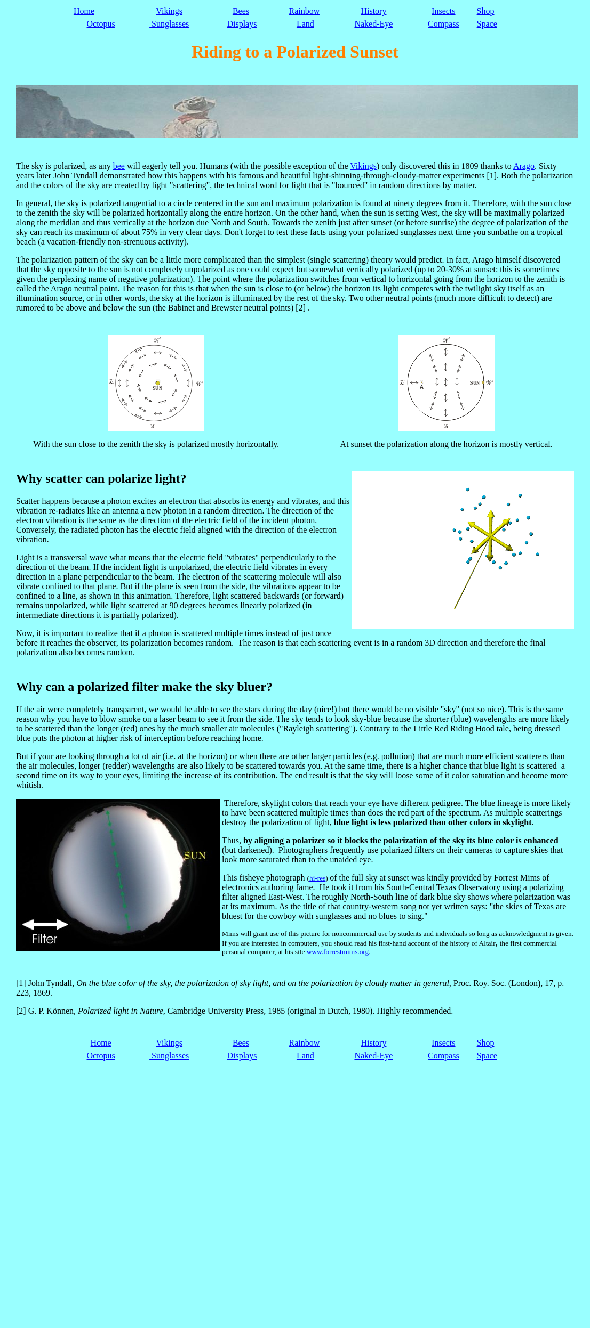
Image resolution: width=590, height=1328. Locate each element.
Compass (443, 23)
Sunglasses (169, 23)
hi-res (317, 878)
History (373, 10)
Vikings (169, 10)
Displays (242, 23)
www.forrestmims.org (338, 952)
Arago (524, 165)
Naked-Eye (373, 23)
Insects (443, 10)
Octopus (101, 23)
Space (487, 23)
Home (84, 10)
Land (305, 23)
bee (119, 165)
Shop (486, 10)
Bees (241, 10)
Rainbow (304, 10)
